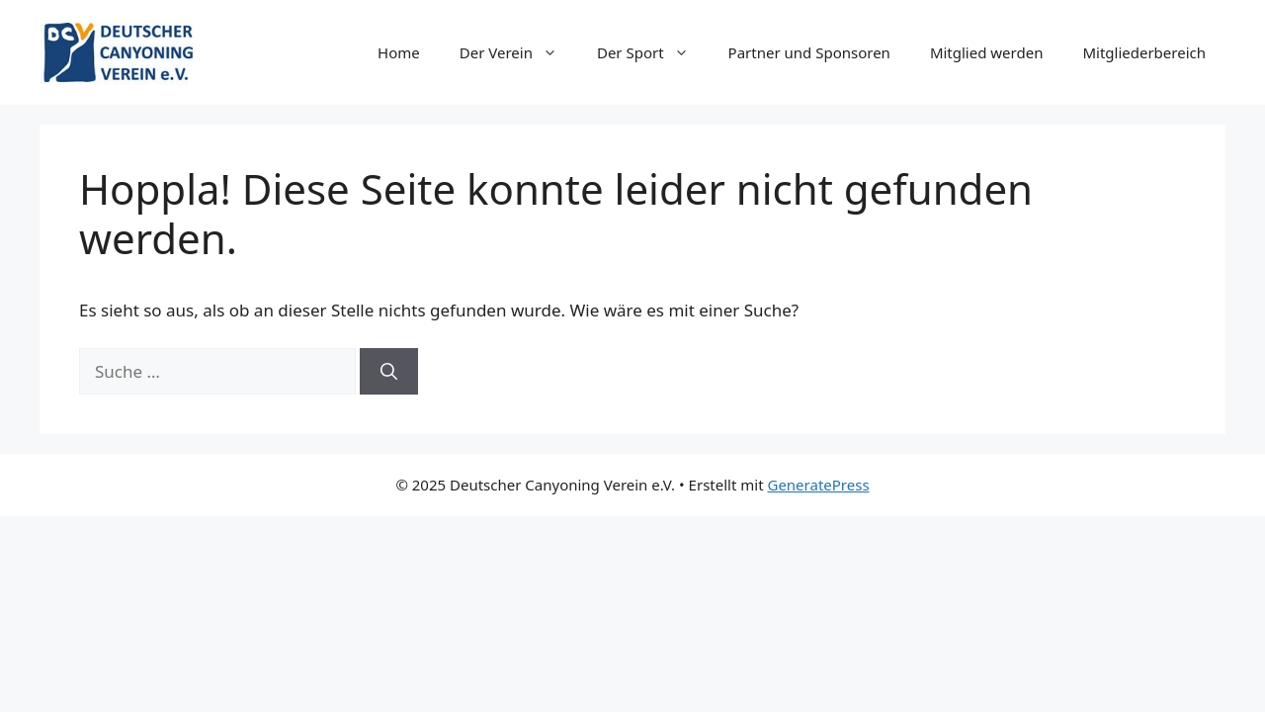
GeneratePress (818, 484)
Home (399, 52)
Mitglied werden (987, 52)
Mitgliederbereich (1144, 52)
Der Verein (518, 52)
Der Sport (653, 52)
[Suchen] (389, 372)
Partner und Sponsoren (809, 52)
